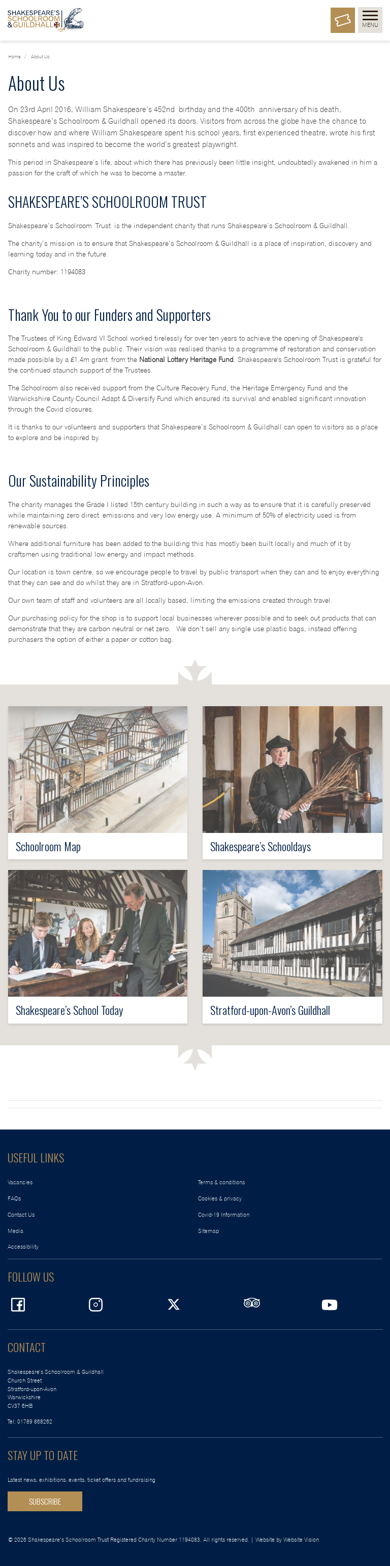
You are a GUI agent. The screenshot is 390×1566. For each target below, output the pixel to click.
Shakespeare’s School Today (69, 1009)
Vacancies (20, 1182)
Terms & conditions (221, 1182)
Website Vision (301, 1540)
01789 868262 (34, 1422)
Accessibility (23, 1247)
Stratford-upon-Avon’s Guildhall (270, 1009)
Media (15, 1231)
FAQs (14, 1198)
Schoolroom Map (48, 845)
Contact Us (21, 1215)
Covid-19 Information (223, 1215)
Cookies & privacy (220, 1198)
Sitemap (208, 1231)
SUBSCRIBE (45, 1501)
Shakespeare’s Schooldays (260, 845)
